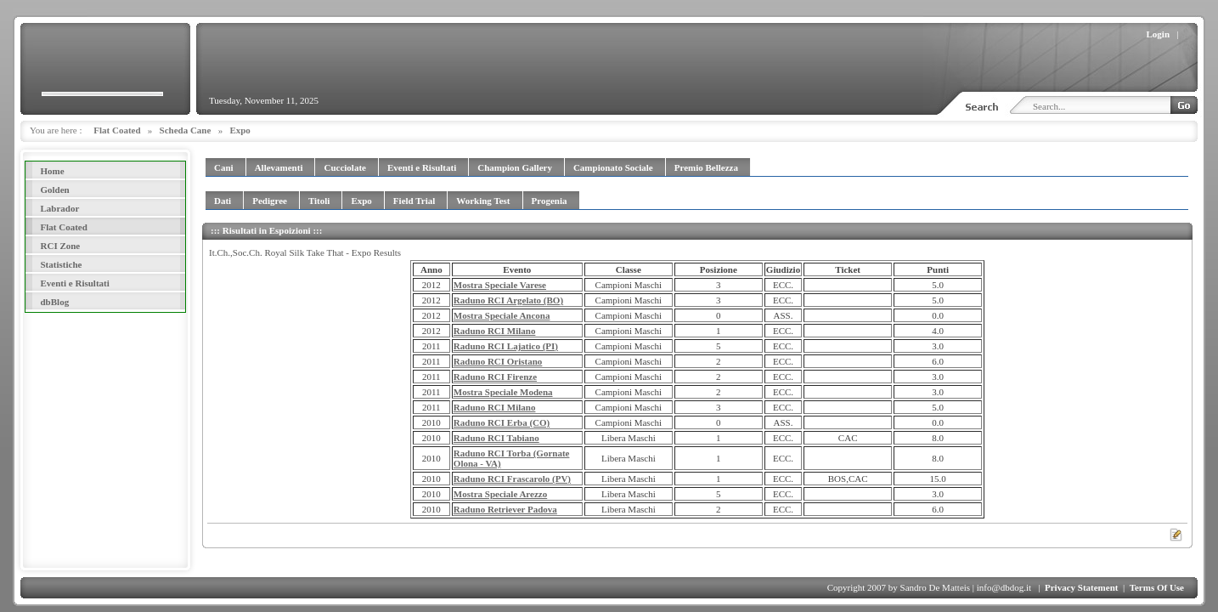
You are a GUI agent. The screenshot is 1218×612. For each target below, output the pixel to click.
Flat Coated (116, 130)
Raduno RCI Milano (495, 331)
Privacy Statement (1081, 587)
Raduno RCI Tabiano (496, 438)
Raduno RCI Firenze (495, 376)
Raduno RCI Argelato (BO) (508, 300)
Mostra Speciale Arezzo (500, 494)
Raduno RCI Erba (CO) (502, 422)
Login (1158, 34)
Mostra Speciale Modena (503, 392)
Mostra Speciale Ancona (502, 315)
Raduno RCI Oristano (498, 361)
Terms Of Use (1157, 587)
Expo (239, 130)
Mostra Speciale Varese (500, 285)
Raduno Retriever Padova (505, 509)
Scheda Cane (185, 130)
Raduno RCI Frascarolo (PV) (512, 478)
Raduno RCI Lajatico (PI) (506, 346)
